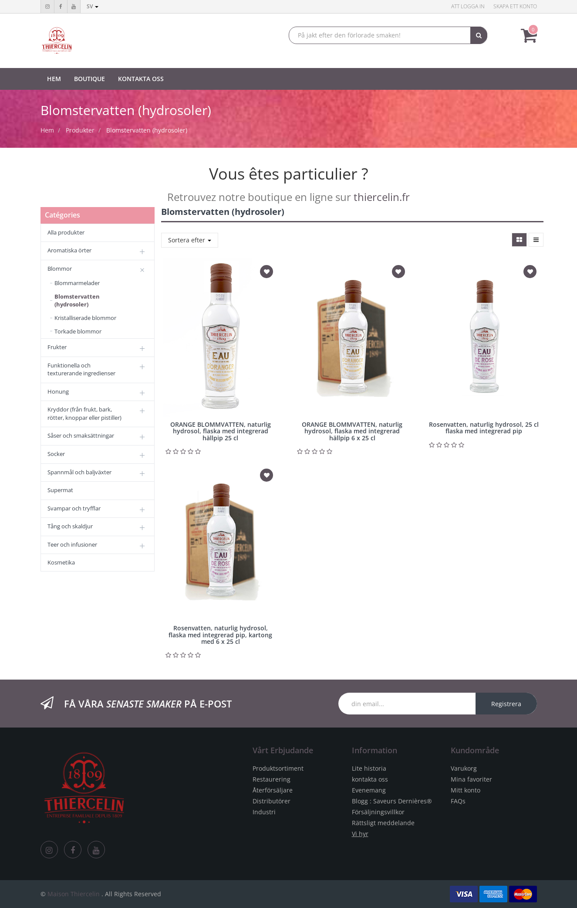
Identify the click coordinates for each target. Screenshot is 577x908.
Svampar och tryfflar (74, 508)
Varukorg (464, 768)
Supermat (60, 490)
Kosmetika (61, 562)
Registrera (506, 704)
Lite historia (369, 768)
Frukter (57, 347)
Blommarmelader (77, 283)
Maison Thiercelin (73, 894)
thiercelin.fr (382, 197)
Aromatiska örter (69, 250)
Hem (47, 130)
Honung (58, 391)
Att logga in (468, 6)
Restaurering (271, 779)
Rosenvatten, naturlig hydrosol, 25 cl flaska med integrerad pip (484, 427)
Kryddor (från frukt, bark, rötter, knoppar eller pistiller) (84, 413)
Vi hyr (360, 834)
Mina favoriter (471, 779)
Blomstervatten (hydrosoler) (146, 130)
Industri (264, 812)
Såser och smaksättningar (80, 435)
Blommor (59, 268)
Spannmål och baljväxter (79, 472)
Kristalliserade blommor (85, 318)
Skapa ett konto (515, 6)
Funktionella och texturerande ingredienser (81, 369)
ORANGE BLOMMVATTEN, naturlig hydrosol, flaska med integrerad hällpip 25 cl (220, 431)
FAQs (458, 801)
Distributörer (271, 801)
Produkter (80, 130)
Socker (56, 454)
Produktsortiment (278, 768)
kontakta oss (370, 779)
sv (92, 6)
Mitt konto (465, 790)
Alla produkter (65, 232)
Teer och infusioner (72, 544)
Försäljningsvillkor (378, 812)
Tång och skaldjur (70, 526)
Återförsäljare (273, 790)
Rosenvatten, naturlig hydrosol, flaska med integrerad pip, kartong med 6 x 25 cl (220, 635)
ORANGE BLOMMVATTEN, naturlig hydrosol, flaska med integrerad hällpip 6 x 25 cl (352, 431)
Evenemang (369, 790)
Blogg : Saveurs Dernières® (392, 801)
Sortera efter (189, 240)
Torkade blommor (77, 331)
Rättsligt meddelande (383, 823)
